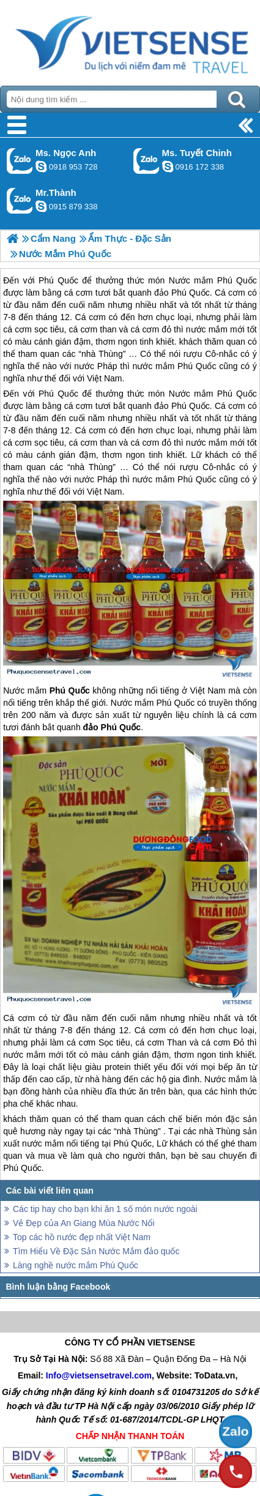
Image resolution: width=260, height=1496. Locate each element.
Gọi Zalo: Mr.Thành (20, 200)
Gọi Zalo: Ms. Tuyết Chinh (146, 160)
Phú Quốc (58, 393)
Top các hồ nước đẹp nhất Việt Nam (81, 1237)
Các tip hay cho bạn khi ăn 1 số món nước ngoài (105, 1209)
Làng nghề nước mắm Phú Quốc (75, 1265)
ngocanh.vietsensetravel (41, 166)
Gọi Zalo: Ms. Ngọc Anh (20, 160)
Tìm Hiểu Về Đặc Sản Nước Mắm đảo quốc (96, 1251)
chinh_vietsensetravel (168, 166)
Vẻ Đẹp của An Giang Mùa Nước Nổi (84, 1223)
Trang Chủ (130, 40)
